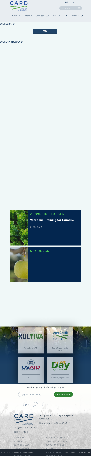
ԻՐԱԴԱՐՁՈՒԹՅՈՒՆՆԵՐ (56, 437)
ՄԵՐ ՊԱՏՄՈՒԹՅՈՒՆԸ (55, 445)
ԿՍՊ (65, 16)
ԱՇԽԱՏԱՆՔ (39, 251)
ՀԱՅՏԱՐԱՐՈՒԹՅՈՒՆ (47, 214)
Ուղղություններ (54, 452)
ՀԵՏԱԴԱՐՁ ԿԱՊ (77, 16)
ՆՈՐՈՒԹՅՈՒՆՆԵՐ (42, 16)
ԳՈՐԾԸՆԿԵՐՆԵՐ (21, 448)
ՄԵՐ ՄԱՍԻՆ (16, 16)
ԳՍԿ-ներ (56, 16)
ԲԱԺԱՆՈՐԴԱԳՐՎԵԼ (63, 394)
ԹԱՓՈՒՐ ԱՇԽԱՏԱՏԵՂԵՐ (56, 441)
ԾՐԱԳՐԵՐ (28, 16)
